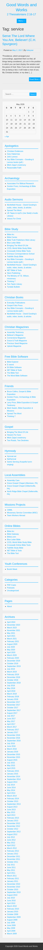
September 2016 (14, 741)
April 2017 (11, 724)
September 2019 (14, 666)
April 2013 (11, 815)
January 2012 (12, 854)
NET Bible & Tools (14, 270)
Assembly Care (13, 480)
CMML (9, 510)
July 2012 (11, 837)
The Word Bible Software (17, 376)
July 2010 (11, 898)
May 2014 (11, 790)
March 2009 (12, 934)
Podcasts (11, 588)
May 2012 (11, 843)
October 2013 (12, 801)
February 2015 (13, 771)
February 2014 (13, 799)
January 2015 (12, 774)
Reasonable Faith (14, 168)
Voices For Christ (14, 219)
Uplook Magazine (14, 346)
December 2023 (13, 625)
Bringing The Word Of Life (17, 245)
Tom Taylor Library (14, 284)
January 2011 (12, 881)
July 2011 (11, 865)
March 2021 (12, 639)
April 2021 (11, 636)
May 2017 (11, 721)
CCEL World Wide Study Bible (19, 248)
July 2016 (11, 743)
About (9, 606)
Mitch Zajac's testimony (16, 165)
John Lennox (12, 157)
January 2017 (12, 732)
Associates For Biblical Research (20, 183)
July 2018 (11, 686)
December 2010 (13, 884)
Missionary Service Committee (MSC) (22, 513)
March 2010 (12, 906)
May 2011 (11, 870)
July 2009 (11, 923)
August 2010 (12, 895)
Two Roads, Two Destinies (18, 440)
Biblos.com (11, 537)
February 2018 (13, 697)
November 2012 (13, 826)
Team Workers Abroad (16, 515)
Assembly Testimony (15, 332)
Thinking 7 (11, 281)
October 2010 (12, 890)
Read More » (35, 79)
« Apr (7, 136)
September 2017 (14, 710)
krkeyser (30, 50)
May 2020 (11, 650)
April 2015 (11, 768)
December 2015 (13, 754)
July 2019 (11, 669)
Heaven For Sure (14, 435)
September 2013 (14, 804)
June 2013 (11, 810)
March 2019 (12, 672)
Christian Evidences (15, 151)
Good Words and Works (28, 946)
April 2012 (11, 845)
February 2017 (13, 730)
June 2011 (11, 867)
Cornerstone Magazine (16, 338)
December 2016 (13, 735)
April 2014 (11, 793)
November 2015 (13, 757)
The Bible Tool (13, 373)
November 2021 (13, 630)
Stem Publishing (13, 273)
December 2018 (13, 677)
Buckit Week (12, 569)
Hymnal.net (11, 456)
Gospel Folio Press (14, 305)
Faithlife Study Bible (15, 257)
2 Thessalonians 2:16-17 (21, 14)
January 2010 (12, 912)
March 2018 (12, 694)
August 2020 (12, 644)
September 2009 (14, 917)
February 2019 (13, 674)
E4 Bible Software (14, 367)
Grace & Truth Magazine (17, 341)
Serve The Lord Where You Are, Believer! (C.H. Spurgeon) (19, 40)
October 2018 (12, 680)
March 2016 (12, 749)
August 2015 (12, 760)
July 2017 (11, 716)
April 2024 (11, 622)
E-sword (10, 365)
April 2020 (11, 652)
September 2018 (14, 683)
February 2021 (13, 641)
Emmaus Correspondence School (20, 254)
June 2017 (11, 719)
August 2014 (12, 782)
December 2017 (13, 702)
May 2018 (11, 688)
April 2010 (11, 903)
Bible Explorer (12, 362)
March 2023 (12, 628)
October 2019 (12, 663)
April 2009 (11, 931)
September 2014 (14, 779)
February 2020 (13, 658)
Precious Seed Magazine (17, 343)
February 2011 (13, 878)
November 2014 (13, 776)
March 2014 (12, 796)
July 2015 (11, 763)
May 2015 (11, 765)
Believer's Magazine (15, 335)
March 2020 (12, 655)
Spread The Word (14, 210)
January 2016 (12, 752)
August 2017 (12, 713)
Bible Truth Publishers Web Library (21, 240)
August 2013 (12, 807)
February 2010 (13, 909)
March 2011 (12, 876)
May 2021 (11, 633)
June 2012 (11, 840)
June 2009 (11, 925)
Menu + (21, 21)
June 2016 (11, 746)
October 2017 (12, 708)
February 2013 (13, 818)
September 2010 (14, 892)
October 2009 (12, 914)
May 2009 (11, 928)
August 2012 (12, 834)
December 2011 (13, 856)
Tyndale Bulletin (13, 287)
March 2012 (12, 848)
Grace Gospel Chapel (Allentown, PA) (22, 483)
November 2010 (13, 887)
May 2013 (11, 812)
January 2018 (12, 699)
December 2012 (13, 823)
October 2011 (12, 862)
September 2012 (14, 832)
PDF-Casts (11, 585)
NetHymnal (11, 459)
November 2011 (13, 859)
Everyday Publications (16, 303)
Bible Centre (12, 237)
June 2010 (11, 901)
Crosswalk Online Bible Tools (19, 251)
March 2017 (12, 727)
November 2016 (13, 738)
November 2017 (13, 705)
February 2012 (13, 851)
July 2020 (11, 647)
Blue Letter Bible (13, 243)
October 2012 (12, 829)
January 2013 (12, 821)
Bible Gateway (13, 534)
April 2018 (11, 691)
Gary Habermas (13, 154)
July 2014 (11, 785)
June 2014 (11, 788)
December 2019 (13, 661)
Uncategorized (13, 591)
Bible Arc (10, 234)
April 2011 (11, 873)
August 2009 (12, 920)
